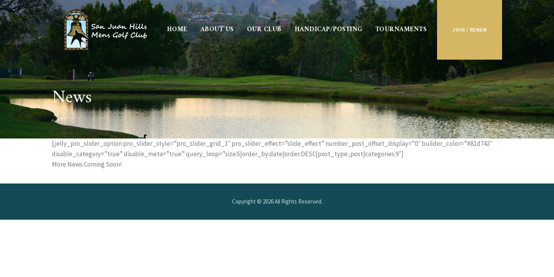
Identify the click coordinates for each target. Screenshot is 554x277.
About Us (217, 29)
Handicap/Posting (328, 29)
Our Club (264, 29)
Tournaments (401, 29)
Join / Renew (469, 29)
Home (177, 29)
